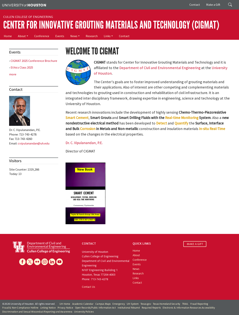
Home (8, 36)
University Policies (84, 311)
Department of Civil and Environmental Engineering (159, 67)
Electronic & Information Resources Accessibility (189, 307)
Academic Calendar (82, 304)
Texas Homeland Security (166, 304)
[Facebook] (22, 261)
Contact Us (88, 286)
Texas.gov (146, 304)
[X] (30, 261)
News (73, 36)
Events (59, 36)
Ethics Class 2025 (22, 67)
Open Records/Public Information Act (95, 307)
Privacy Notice (65, 307)
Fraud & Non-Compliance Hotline (20, 307)
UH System (133, 304)
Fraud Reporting (199, 304)
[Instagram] (44, 261)
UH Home (64, 304)
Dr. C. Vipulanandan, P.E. (84, 142)
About (22, 36)
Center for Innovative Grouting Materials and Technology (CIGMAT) (111, 24)
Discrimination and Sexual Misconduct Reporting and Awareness (37, 311)
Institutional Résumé (129, 307)
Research (92, 36)
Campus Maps (103, 304)
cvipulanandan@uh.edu (33, 143)
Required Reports (151, 307)
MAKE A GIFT (195, 244)
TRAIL (185, 304)
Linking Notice (48, 307)
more (12, 74)
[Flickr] (37, 261)
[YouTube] (59, 261)
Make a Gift (213, 4)
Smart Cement (77, 117)
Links (107, 36)
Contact (194, 4)
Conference (41, 36)
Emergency (118, 304)
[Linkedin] (52, 261)
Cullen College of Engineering (28, 17)
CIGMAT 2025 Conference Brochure (34, 61)
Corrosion (87, 128)
